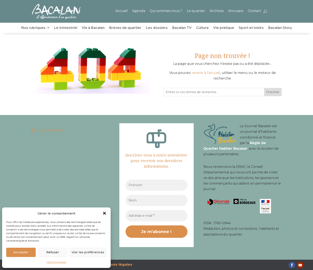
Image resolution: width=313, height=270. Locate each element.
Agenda (138, 11)
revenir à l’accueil (206, 73)
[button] (104, 213)
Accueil (121, 11)
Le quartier (196, 11)
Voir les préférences (88, 252)
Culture (202, 28)
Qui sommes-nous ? (166, 11)
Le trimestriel (65, 28)
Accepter (20, 252)
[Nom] (156, 200)
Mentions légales (56, 262)
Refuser (52, 252)
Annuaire (235, 11)
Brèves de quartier (125, 28)
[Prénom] (156, 185)
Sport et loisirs (251, 28)
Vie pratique (223, 28)
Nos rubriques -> (35, 28)
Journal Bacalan (50, 130)
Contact (254, 11)
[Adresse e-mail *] (156, 215)
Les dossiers (157, 28)
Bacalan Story (280, 28)
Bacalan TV (182, 28)
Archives (217, 11)
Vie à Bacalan (93, 28)
